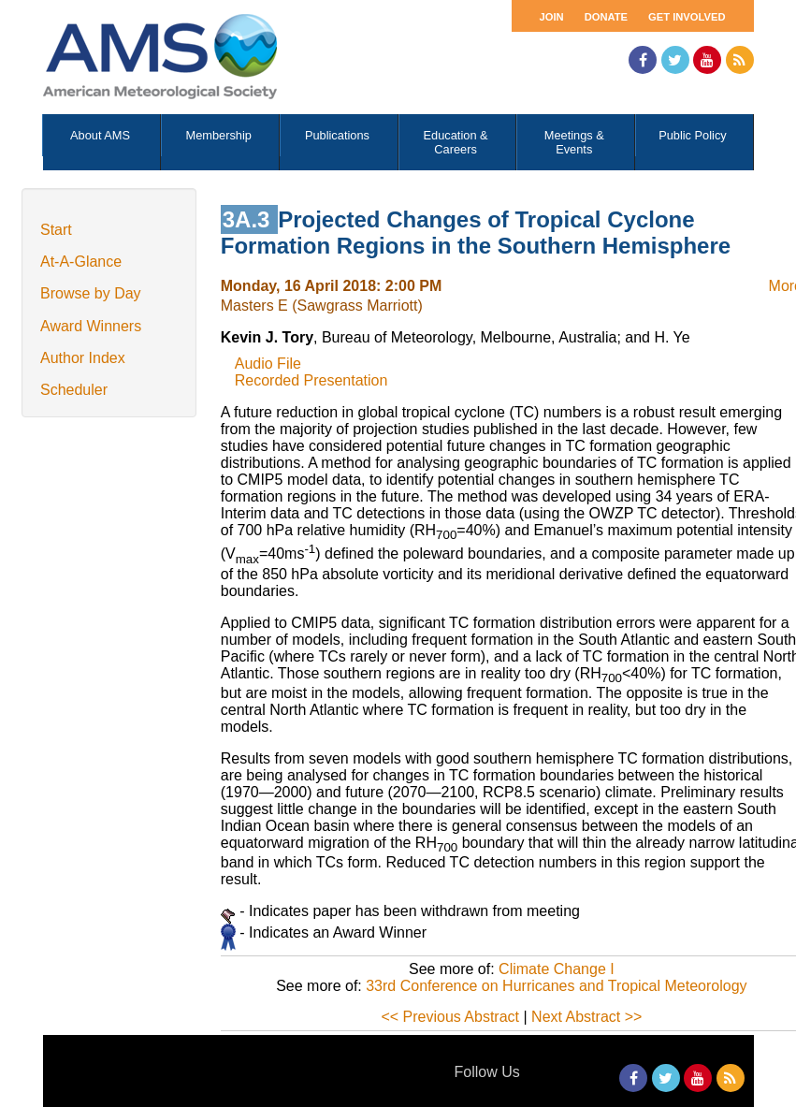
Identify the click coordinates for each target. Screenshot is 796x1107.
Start (56, 230)
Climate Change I (557, 969)
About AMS (100, 135)
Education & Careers (456, 142)
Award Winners (90, 326)
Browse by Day (90, 293)
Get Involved (686, 16)
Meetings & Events (574, 142)
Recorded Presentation (311, 380)
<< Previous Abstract (450, 1017)
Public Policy (693, 135)
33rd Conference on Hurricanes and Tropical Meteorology (556, 986)
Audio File (268, 363)
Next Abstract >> (586, 1017)
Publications (337, 135)
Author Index (82, 358)
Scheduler (74, 390)
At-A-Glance (81, 261)
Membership (219, 135)
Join (552, 16)
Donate (606, 16)
